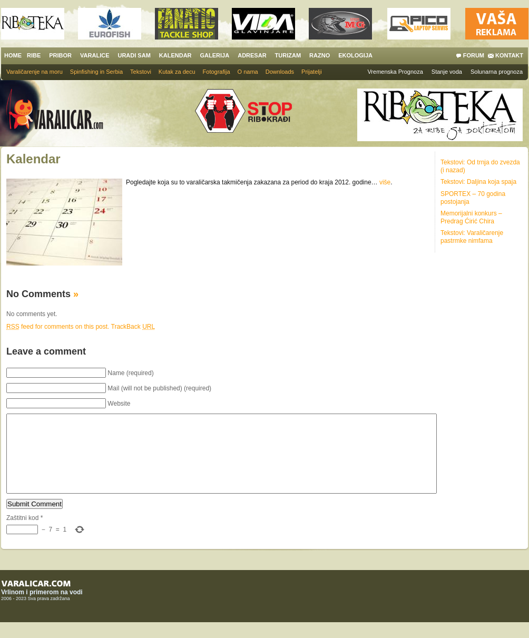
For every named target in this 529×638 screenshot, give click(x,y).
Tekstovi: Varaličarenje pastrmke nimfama (471, 236)
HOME (13, 55)
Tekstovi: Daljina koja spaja (478, 181)
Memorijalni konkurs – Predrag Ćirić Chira (471, 217)
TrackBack (133, 326)
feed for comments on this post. (57, 326)
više (384, 182)
